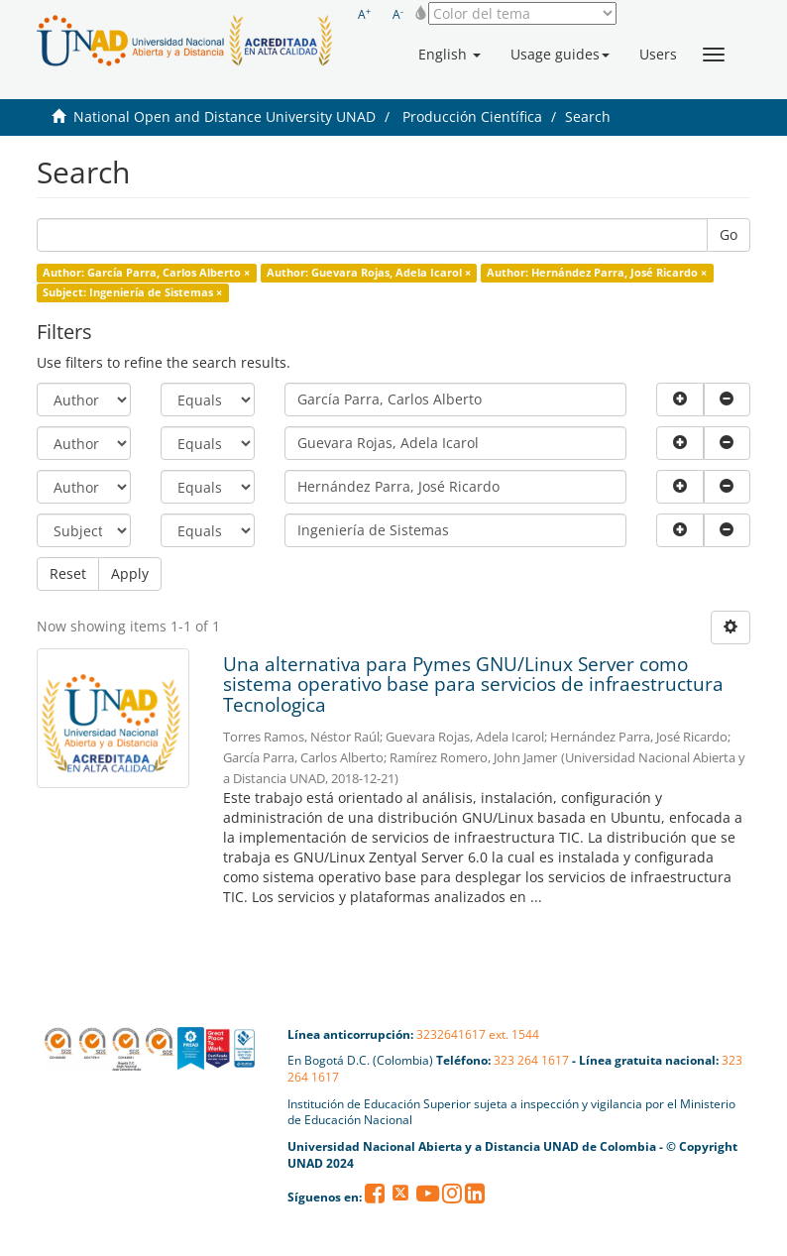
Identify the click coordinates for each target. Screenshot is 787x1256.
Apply (130, 573)
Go (728, 234)
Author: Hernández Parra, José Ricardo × (597, 273)
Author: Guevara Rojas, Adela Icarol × (369, 273)
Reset (68, 573)
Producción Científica (472, 116)
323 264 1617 (531, 1060)
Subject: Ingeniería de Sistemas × (132, 292)
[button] (449, 54)
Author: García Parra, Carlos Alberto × (146, 273)
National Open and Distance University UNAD (224, 116)
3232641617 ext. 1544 (477, 1034)
